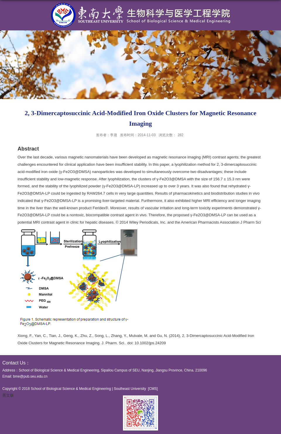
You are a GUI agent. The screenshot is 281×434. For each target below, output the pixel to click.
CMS (153, 389)
